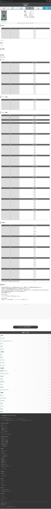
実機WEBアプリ (3, 429)
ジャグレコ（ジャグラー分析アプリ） (6, 434)
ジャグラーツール (3, 453)
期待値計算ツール (3, 459)
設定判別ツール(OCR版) (4, 443)
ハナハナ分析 (3, 476)
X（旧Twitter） (3, 485)
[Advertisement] (25, 312)
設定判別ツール (3, 438)
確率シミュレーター (4, 432)
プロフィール (3, 480)
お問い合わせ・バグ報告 (4, 489)
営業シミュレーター (4, 426)
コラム (2, 482)
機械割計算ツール (3, 461)
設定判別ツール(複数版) (4, 441)
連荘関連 (2, 458)
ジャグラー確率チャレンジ (5, 455)
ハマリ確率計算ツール (4, 456)
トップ (2, 495)
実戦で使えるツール (4, 464)
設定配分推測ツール (4, 444)
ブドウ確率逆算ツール (4, 446)
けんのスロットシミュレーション (7, 1)
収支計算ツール (3, 462)
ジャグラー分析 (3, 474)
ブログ (2, 483)
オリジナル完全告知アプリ (5, 431)
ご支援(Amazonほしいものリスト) (6, 491)
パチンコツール (3, 467)
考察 (14, 296)
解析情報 (2, 473)
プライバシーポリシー (4, 498)
